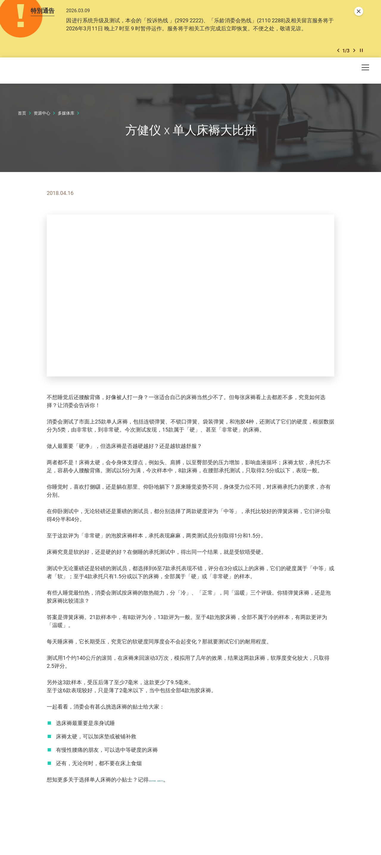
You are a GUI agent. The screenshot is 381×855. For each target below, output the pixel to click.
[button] (338, 52)
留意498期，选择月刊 (174, 781)
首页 (22, 115)
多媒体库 (66, 115)
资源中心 (42, 115)
